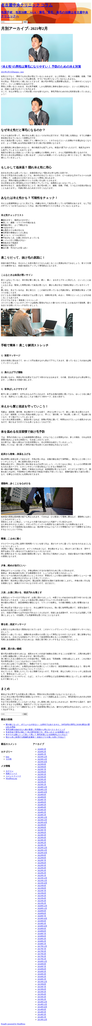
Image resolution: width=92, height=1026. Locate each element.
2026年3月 (41, 749)
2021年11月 (42, 881)
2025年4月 (41, 777)
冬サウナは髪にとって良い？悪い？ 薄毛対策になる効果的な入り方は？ (37, 735)
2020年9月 (41, 911)
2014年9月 (41, 1009)
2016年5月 (41, 972)
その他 (9, 759)
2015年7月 (41, 987)
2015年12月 (42, 982)
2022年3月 (41, 870)
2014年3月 (41, 1014)
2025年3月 (41, 779)
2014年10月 (42, 1007)
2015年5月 (41, 992)
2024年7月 (41, 800)
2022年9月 (41, 855)
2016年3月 (41, 974)
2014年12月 (42, 1002)
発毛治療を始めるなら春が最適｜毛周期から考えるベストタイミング (35, 729)
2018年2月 (41, 941)
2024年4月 (41, 807)
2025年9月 (41, 764)
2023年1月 (41, 845)
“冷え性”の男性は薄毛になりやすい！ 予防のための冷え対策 (41, 66)
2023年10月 (42, 822)
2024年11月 (42, 790)
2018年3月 (41, 939)
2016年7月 (41, 966)
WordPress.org (11, 778)
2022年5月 (41, 865)
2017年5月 (41, 951)
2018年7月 (41, 934)
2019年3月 (41, 923)
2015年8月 (41, 984)
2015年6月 (41, 989)
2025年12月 (42, 757)
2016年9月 (41, 964)
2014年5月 (41, 1012)
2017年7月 (41, 949)
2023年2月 (41, 843)
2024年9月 (41, 795)
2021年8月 (41, 888)
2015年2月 (41, 999)
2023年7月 (41, 830)
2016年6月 (41, 969)
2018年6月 (41, 936)
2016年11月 (42, 961)
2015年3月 (41, 997)
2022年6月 (41, 863)
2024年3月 (41, 810)
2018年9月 (41, 929)
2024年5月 (41, 805)
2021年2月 (41, 903)
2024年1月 (41, 815)
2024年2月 (41, 812)
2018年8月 (41, 931)
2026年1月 (41, 754)
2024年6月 (41, 802)
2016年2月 (41, 977)
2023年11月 (42, 820)
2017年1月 (41, 959)
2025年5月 (41, 774)
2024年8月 (41, 797)
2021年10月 (42, 883)
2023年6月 (41, 833)
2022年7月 (41, 860)
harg (15, 72)
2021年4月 (41, 898)
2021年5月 (41, 896)
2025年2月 (41, 782)
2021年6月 (41, 893)
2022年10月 (42, 853)
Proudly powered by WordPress (13, 1024)
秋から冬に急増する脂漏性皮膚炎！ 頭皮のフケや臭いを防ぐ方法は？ (36, 737)
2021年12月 (42, 878)
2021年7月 (41, 891)
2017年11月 (42, 946)
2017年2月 (41, 956)
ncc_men (20, 72)
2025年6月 (41, 772)
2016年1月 (41, 979)
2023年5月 (41, 835)
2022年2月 (41, 873)
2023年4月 (41, 838)
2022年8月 (41, 858)
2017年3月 (41, 954)
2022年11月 (42, 850)
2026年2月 (41, 752)
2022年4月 (41, 868)
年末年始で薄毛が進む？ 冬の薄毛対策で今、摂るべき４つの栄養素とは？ (37, 732)
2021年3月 (41, 901)
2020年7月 (41, 916)
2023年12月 (42, 817)
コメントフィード (13, 776)
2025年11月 (42, 759)
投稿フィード (11, 774)
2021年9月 (41, 886)
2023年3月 (41, 840)
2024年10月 (42, 792)
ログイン (9, 771)
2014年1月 (41, 1017)
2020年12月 (42, 906)
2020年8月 (41, 913)
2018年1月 (41, 944)
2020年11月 (42, 908)
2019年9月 (41, 921)
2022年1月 (41, 875)
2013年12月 (42, 1020)
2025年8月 (41, 767)
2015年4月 (41, 994)
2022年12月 (42, 848)
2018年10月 (42, 926)
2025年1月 (41, 784)
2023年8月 (41, 827)
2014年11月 (42, 1004)
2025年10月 (42, 762)
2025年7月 (41, 769)
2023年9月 (41, 825)
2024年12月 (42, 787)
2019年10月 (42, 918)
